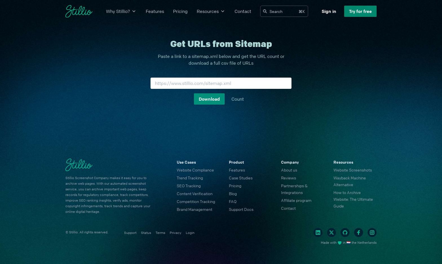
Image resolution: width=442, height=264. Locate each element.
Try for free (360, 11)
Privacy (175, 233)
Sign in (329, 11)
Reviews (288, 177)
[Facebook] (358, 232)
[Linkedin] (317, 232)
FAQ (233, 201)
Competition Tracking (196, 201)
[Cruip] (78, 11)
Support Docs (241, 209)
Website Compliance (195, 169)
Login (190, 233)
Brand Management (194, 209)
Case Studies (241, 177)
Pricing (180, 11)
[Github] (345, 232)
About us (289, 169)
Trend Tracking (190, 177)
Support (130, 233)
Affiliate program (296, 200)
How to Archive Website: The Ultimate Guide (353, 199)
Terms (160, 233)
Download (209, 99)
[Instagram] (372, 232)
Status (146, 233)
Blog (233, 193)
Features (155, 11)
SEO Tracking (189, 185)
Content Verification (195, 193)
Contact (243, 11)
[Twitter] (331, 232)
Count (237, 99)
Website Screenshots (352, 169)
